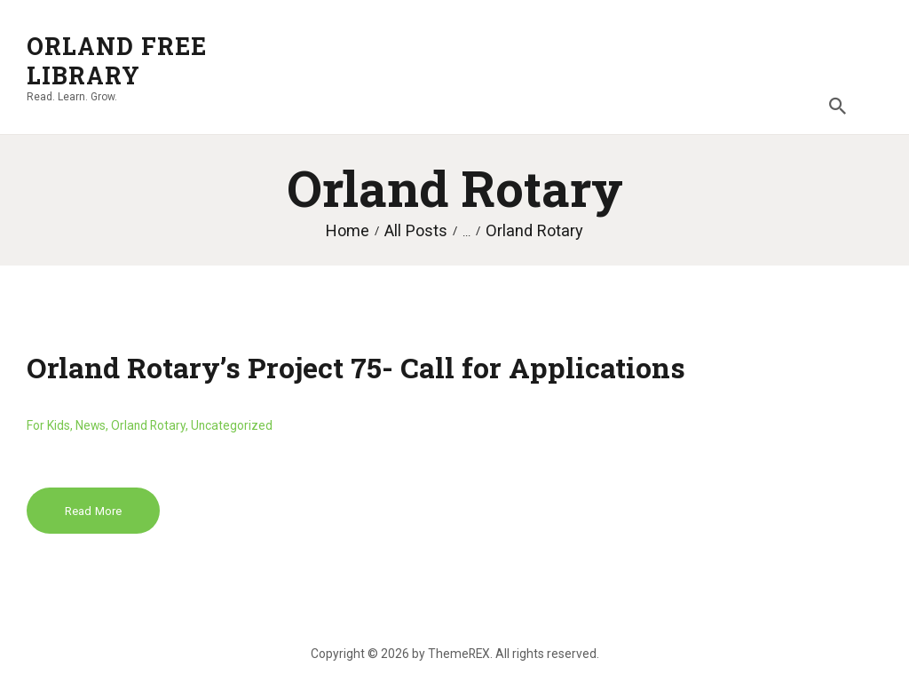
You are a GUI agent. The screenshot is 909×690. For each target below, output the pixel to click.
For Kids (48, 425)
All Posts (415, 230)
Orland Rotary (148, 425)
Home (347, 230)
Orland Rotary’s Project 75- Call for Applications (356, 367)
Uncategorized (232, 425)
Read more (93, 511)
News (90, 425)
